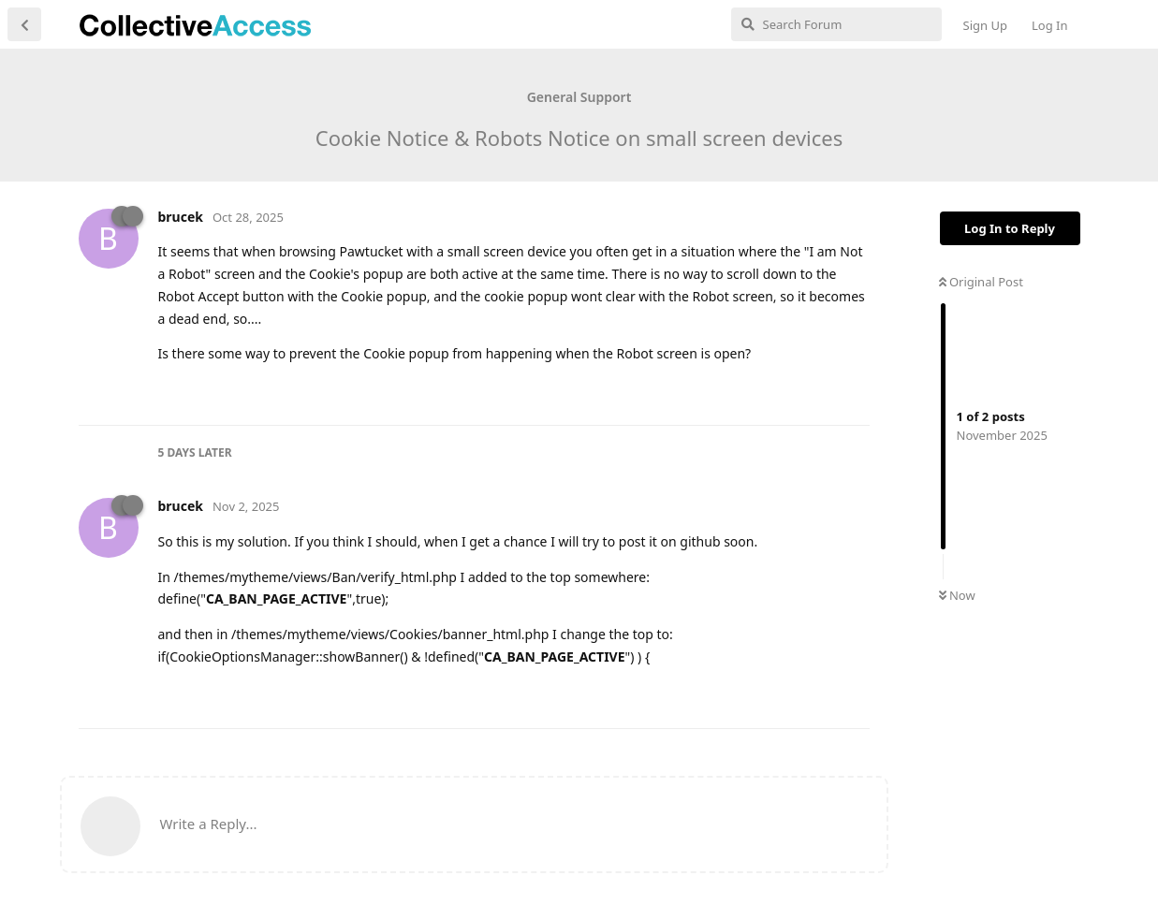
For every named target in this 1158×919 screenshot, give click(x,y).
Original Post (981, 281)
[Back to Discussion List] (24, 24)
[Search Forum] (836, 24)
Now (957, 595)
